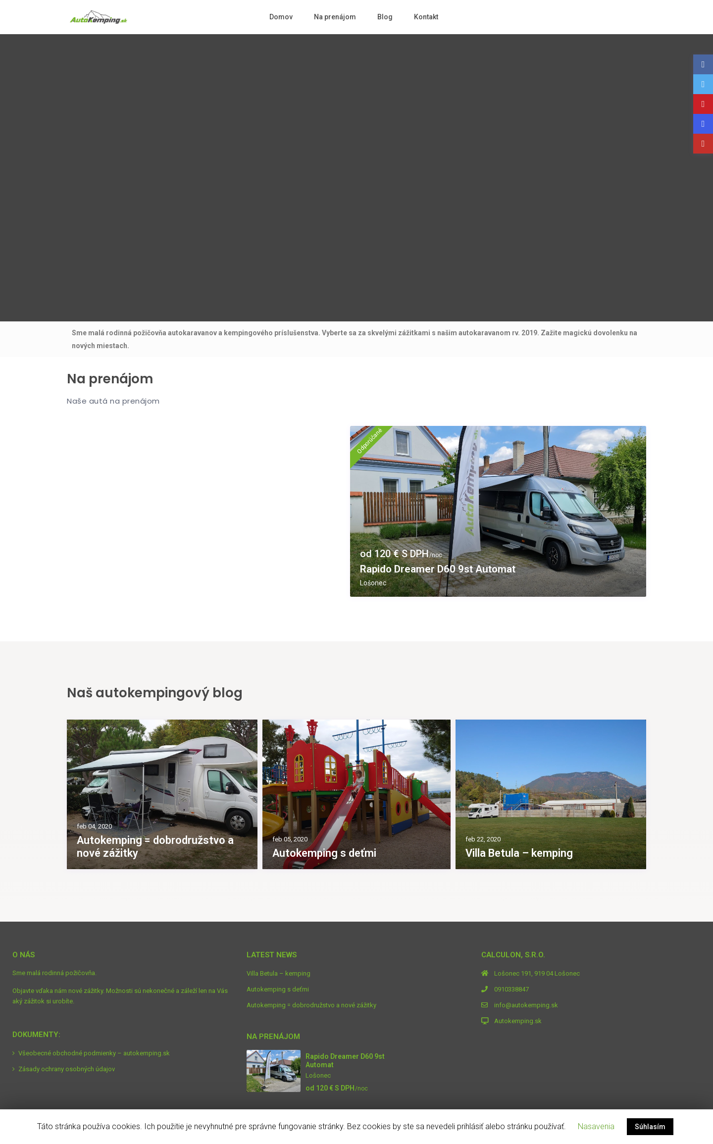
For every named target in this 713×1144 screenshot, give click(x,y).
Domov (281, 17)
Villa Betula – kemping (519, 853)
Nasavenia (596, 1126)
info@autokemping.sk (526, 1005)
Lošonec (373, 583)
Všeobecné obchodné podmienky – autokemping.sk (94, 1053)
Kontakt (426, 17)
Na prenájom (335, 17)
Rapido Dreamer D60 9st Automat (442, 569)
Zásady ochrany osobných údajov (66, 1069)
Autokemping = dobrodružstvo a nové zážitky (155, 846)
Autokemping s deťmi (324, 853)
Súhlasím (650, 1127)
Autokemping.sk (518, 1021)
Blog (385, 17)
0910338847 (511, 989)
